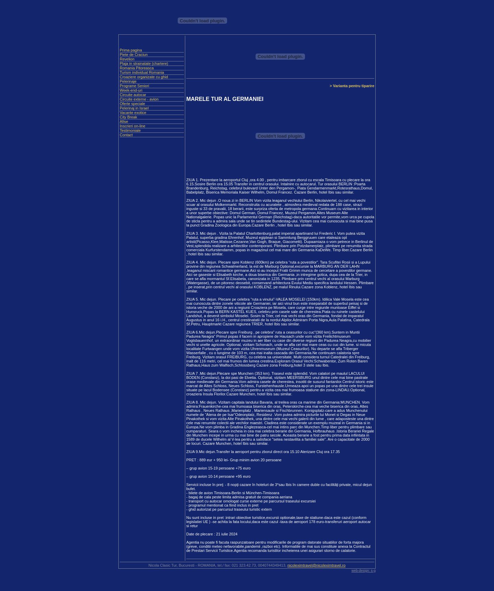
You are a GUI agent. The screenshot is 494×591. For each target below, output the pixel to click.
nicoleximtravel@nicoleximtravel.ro (316, 565)
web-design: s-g (363, 570)
